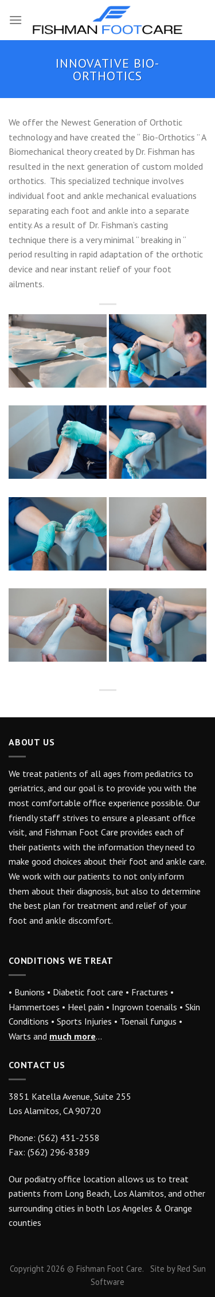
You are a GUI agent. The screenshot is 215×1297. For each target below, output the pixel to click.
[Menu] (15, 20)
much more (72, 1036)
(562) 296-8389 (58, 1152)
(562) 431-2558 (69, 1137)
